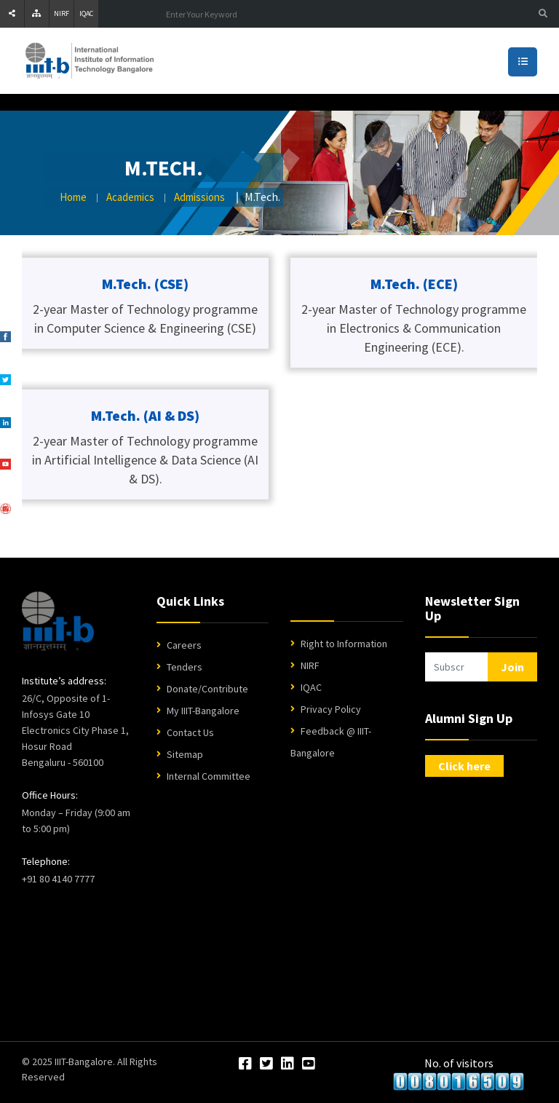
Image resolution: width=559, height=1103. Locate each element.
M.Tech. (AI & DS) (145, 415)
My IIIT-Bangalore (203, 710)
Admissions (199, 197)
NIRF (61, 13)
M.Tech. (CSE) (145, 283)
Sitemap (185, 754)
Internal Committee (208, 776)
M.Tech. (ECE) (414, 283)
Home (73, 197)
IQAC (86, 13)
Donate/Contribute (207, 688)
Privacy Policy (331, 709)
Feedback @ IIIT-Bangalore (330, 741)
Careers (184, 645)
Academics (130, 197)
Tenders (184, 666)
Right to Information (344, 643)
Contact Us (190, 732)
